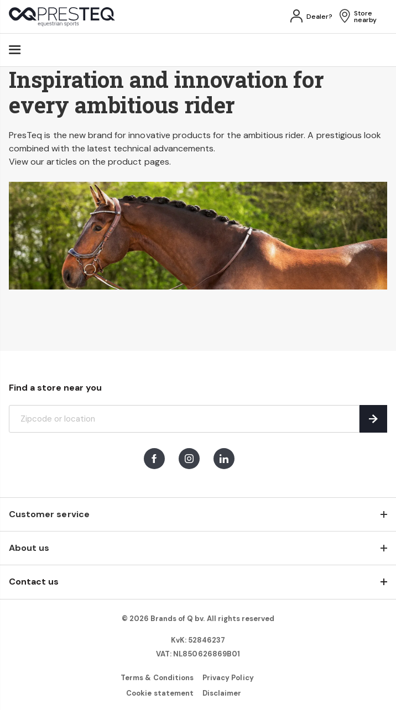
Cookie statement (160, 693)
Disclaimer (221, 693)
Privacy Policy (228, 677)
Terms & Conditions (157, 677)
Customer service (49, 514)
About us (29, 548)
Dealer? (319, 16)
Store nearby (365, 16)
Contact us (34, 581)
